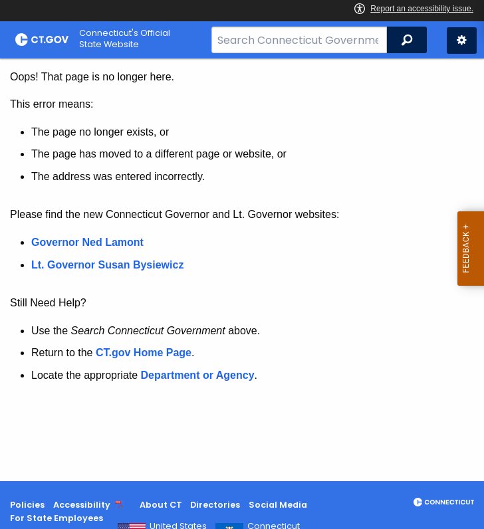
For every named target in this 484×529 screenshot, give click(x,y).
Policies (27, 504)
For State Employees (56, 518)
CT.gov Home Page (143, 352)
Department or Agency (198, 375)
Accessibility (81, 504)
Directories (215, 504)
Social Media (278, 504)
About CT (161, 504)
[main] (242, 269)
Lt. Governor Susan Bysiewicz (109, 264)
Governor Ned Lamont (87, 242)
